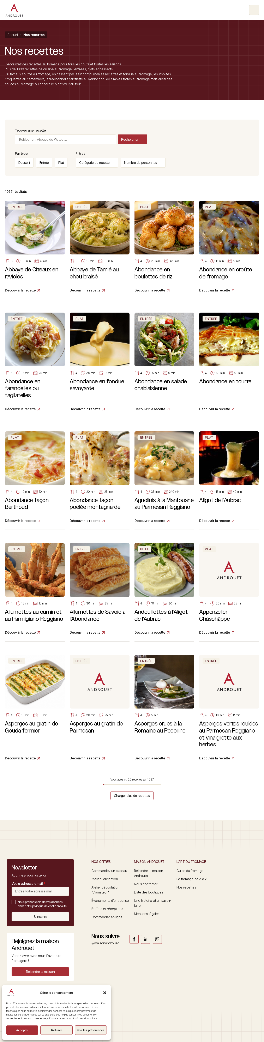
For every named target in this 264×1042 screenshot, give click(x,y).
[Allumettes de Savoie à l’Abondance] (100, 592)
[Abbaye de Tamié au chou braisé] (100, 250)
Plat (61, 163)
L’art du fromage (191, 862)
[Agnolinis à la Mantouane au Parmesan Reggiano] (164, 480)
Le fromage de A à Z (191, 879)
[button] (105, 993)
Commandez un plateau (109, 871)
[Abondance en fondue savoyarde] (100, 365)
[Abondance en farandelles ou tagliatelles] (35, 365)
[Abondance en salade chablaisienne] (164, 365)
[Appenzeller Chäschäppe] (229, 592)
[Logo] (14, 9)
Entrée (44, 163)
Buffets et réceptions (107, 909)
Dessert (24, 163)
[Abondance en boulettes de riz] (164, 250)
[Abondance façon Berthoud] (35, 480)
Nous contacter (145, 884)
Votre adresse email (28, 883)
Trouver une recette (30, 130)
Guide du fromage (189, 871)
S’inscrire (40, 917)
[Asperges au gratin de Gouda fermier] (35, 711)
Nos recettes (186, 887)
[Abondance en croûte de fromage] (229, 250)
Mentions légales (147, 914)
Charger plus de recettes (132, 796)
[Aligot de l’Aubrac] (229, 480)
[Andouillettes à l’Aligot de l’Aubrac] (164, 592)
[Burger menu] (254, 10)
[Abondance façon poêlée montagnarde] (100, 480)
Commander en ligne (106, 917)
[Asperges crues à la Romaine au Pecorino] (164, 711)
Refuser (56, 1030)
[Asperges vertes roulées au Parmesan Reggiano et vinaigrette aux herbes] (229, 711)
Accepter (22, 1030)
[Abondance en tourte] (229, 365)
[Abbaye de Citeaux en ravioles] (35, 250)
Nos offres (101, 862)
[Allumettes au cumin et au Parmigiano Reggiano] (35, 592)
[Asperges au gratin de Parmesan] (100, 711)
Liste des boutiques (148, 892)
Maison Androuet (149, 862)
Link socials (134, 939)
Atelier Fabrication (104, 879)
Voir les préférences (90, 1030)
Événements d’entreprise (110, 900)
